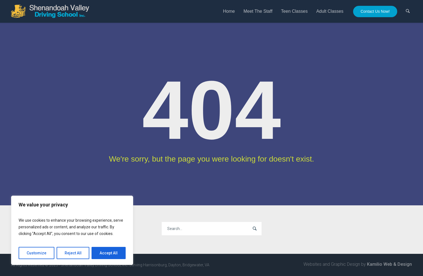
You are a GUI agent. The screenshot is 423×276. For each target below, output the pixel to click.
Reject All (73, 253)
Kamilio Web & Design (389, 264)
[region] (72, 230)
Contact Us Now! (375, 11)
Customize (36, 253)
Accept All (109, 253)
